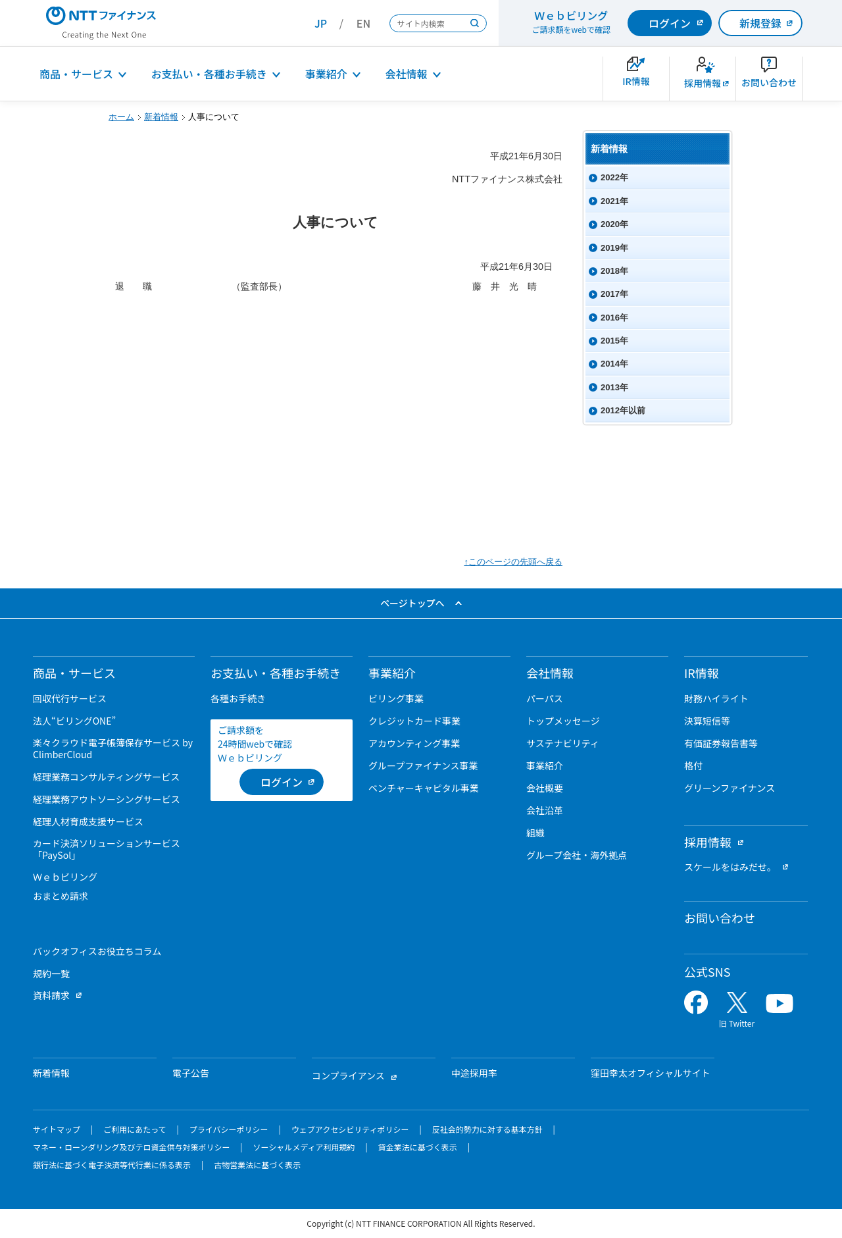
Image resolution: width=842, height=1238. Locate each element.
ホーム (121, 117)
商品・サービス (76, 74)
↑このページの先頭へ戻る (513, 562)
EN (363, 23)
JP (320, 23)
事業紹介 (326, 74)
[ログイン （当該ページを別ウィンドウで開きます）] (281, 782)
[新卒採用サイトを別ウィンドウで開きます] (702, 79)
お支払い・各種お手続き (209, 74)
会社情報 (406, 74)
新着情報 (161, 117)
